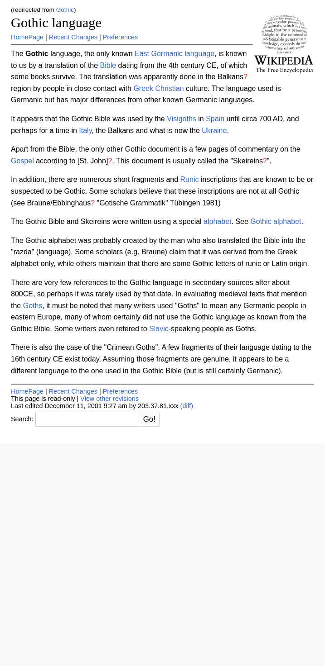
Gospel (22, 161)
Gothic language (56, 22)
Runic (189, 179)
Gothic (65, 9)
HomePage (27, 37)
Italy (85, 130)
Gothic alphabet (275, 221)
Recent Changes (73, 37)
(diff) (187, 405)
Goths (33, 305)
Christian (169, 88)
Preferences (120, 37)
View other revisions (109, 398)
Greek (143, 88)
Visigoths (181, 119)
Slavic (159, 329)
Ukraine (214, 130)
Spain (215, 119)
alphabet (217, 221)
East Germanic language (174, 53)
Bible (108, 65)
